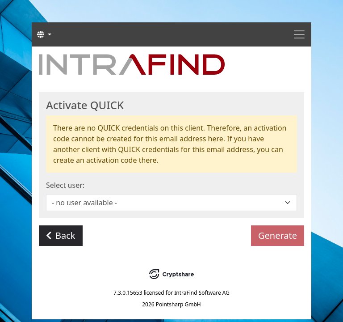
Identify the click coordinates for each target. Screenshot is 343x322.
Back (60, 235)
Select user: (65, 185)
